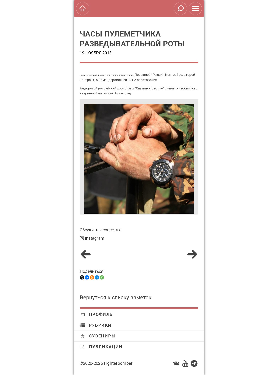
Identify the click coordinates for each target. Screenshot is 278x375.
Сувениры (98, 336)
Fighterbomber (118, 363)
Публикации (101, 346)
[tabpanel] (139, 157)
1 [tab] (139, 217)
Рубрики (96, 325)
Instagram (92, 238)
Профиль (96, 314)
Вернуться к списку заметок (115, 297)
